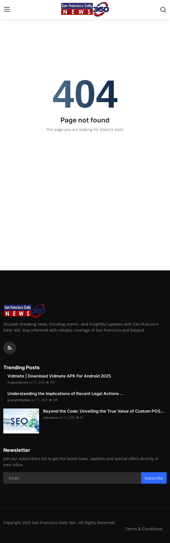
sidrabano (50, 417)
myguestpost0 (17, 382)
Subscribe (154, 478)
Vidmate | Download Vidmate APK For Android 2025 (59, 376)
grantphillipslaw (19, 400)
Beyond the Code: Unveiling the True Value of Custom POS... (103, 411)
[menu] (7, 10)
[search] (163, 10)
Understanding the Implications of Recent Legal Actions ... (65, 393)
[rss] (9, 348)
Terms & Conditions (144, 528)
